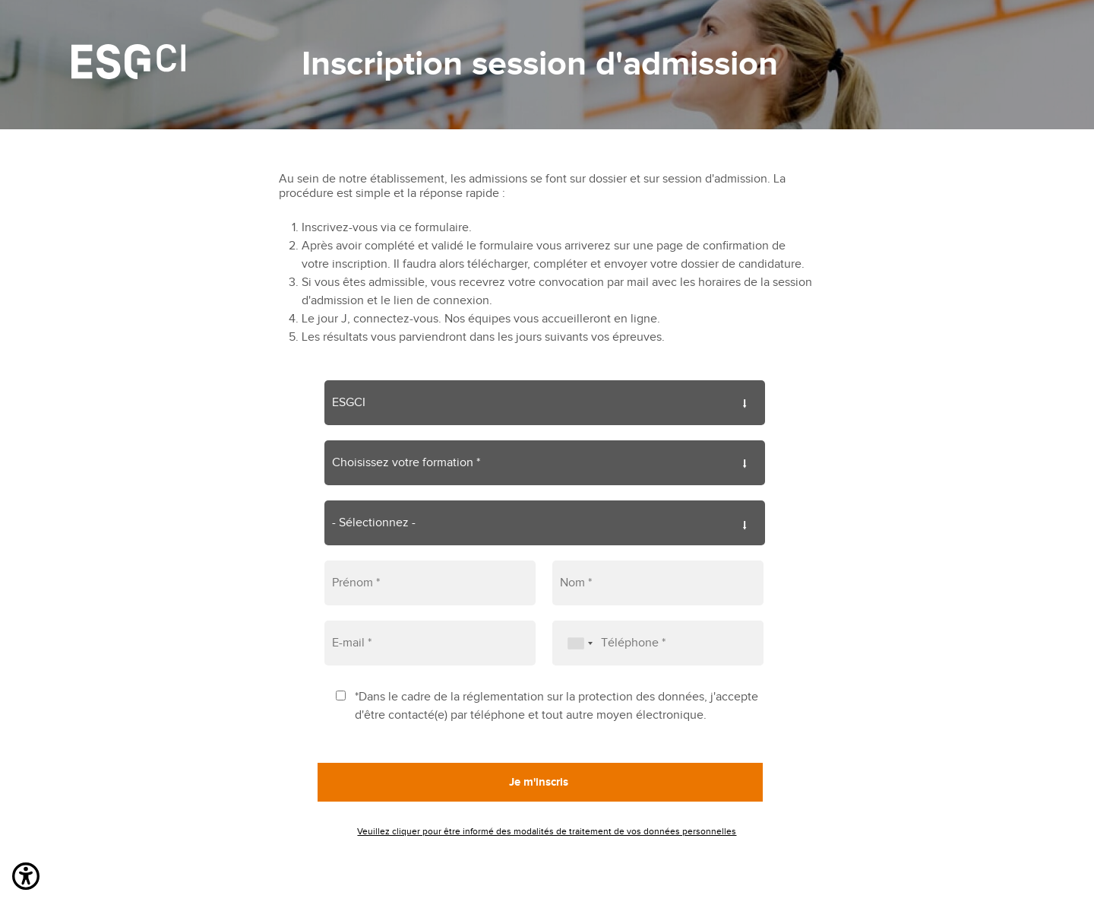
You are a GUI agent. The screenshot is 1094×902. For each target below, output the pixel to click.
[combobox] (575, 643)
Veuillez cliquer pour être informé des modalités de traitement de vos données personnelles (546, 831)
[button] (26, 879)
